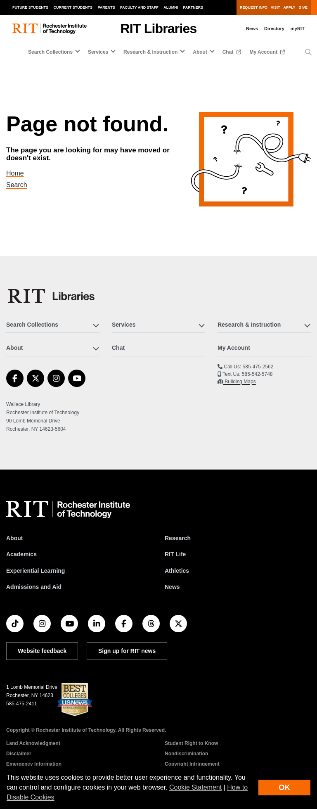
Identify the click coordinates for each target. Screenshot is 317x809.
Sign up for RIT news (127, 651)
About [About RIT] (14, 538)
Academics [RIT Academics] (21, 554)
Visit (275, 7)
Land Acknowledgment (33, 743)
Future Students (30, 7)
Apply (290, 7)
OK (284, 787)
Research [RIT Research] (178, 538)
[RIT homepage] (49, 28)
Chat (228, 52)
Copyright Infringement (192, 764)
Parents (106, 7)
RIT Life (175, 554)
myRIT (298, 28)
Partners (193, 7)
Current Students (73, 7)
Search (21, 184)
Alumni (170, 7)
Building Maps (239, 381)
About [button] (200, 52)
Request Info (253, 7)
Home (20, 173)
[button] (308, 52)
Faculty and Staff (139, 7)
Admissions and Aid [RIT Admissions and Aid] (34, 587)
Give (303, 7)
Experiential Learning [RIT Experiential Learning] (35, 570)
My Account (264, 52)
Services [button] (98, 52)
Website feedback (42, 651)
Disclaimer (18, 754)
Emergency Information (34, 764)
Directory (274, 28)
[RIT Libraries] (52, 296)
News (252, 28)
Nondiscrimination (186, 754)
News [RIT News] (172, 587)
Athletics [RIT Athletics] (177, 570)
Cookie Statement (195, 787)
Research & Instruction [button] (150, 52)
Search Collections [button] (50, 52)
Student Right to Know (191, 743)
